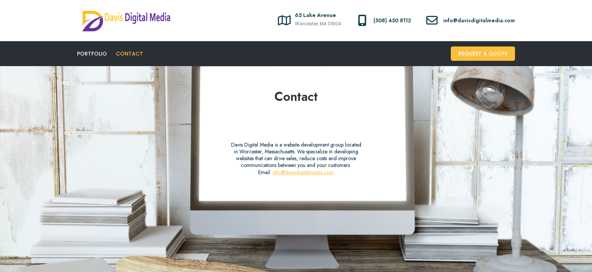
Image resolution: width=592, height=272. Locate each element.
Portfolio (92, 53)
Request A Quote (482, 53)
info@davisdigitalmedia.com (303, 172)
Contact (129, 53)
